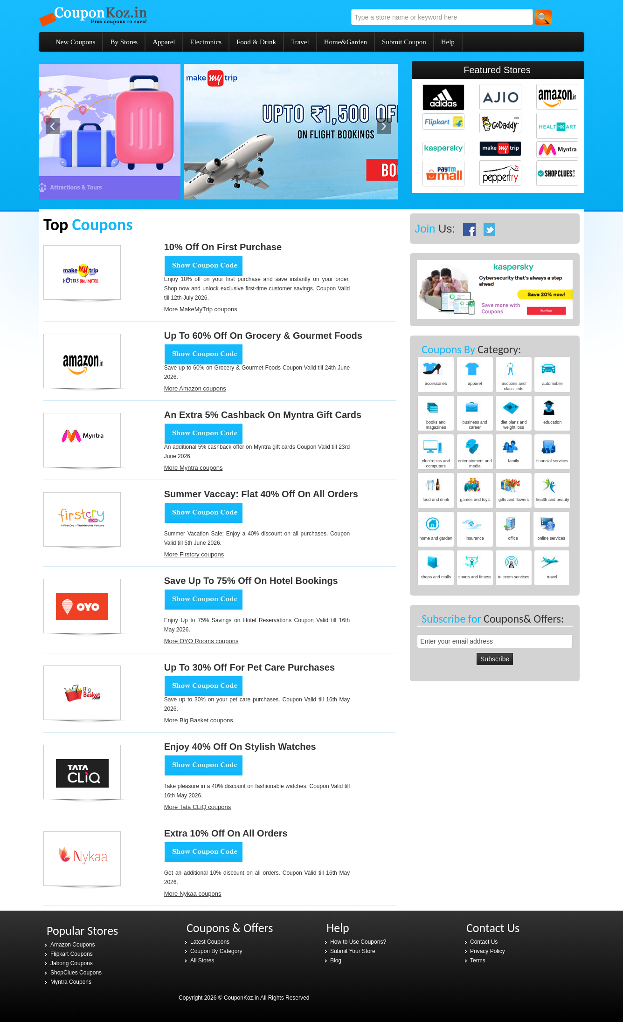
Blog (335, 960)
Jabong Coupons (71, 963)
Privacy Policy (487, 951)
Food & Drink (256, 42)
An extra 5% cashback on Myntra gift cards (262, 415)
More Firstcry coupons (194, 554)
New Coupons (75, 42)
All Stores (202, 960)
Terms (477, 960)
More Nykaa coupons (193, 893)
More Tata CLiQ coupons (197, 806)
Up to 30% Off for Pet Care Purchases (249, 667)
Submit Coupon (404, 42)
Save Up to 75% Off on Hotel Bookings (251, 581)
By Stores (124, 42)
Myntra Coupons (70, 982)
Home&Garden (345, 42)
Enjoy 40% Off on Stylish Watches (240, 746)
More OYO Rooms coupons (201, 641)
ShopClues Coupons (76, 972)
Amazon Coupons (72, 944)
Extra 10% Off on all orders (226, 833)
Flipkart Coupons (71, 954)
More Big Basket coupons (198, 720)
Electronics (206, 42)
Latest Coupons (209, 942)
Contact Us (484, 942)
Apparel (163, 42)
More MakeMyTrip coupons (200, 309)
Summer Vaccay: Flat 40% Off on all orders (261, 494)
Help (448, 42)
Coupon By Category (216, 951)
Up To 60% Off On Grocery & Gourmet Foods (263, 335)
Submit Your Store (352, 951)
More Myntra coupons (193, 467)
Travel (300, 42)
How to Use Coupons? (358, 942)
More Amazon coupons (195, 388)
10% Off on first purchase (223, 247)
